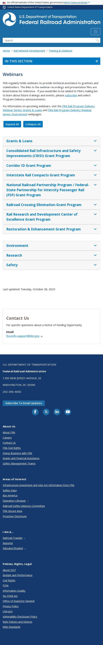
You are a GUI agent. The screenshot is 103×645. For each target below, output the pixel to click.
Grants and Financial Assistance (21, 458)
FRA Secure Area (12, 511)
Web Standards (11, 627)
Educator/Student (14, 548)
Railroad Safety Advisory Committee (24, 506)
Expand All (12, 124)
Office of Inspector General (18, 601)
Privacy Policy (11, 606)
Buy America (10, 495)
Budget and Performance (17, 575)
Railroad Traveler (14, 538)
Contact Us (9, 442)
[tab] (51, 141)
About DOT (9, 570)
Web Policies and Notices (17, 621)
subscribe (71, 95)
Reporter (8, 543)
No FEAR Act (10, 596)
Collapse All (33, 124)
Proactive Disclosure (15, 516)
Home (6, 50)
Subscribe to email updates (23, 403)
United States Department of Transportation (30, 7)
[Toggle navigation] (95, 31)
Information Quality (14, 590)
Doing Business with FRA (17, 453)
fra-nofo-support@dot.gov (24, 336)
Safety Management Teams (19, 463)
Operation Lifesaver (16, 500)
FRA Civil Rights (12, 448)
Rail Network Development (29, 50)
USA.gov (8, 611)
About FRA (9, 432)
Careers (7, 437)
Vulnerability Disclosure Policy (20, 616)
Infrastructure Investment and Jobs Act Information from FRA (38, 485)
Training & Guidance (60, 50)
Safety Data (10, 490)
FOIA (5, 585)
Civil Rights (9, 580)
